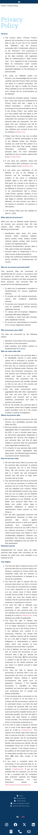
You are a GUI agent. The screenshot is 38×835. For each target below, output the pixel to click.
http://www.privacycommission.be (17, 785)
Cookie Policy (15, 157)
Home (3, 6)
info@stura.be (19, 132)
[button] (19, 1)
